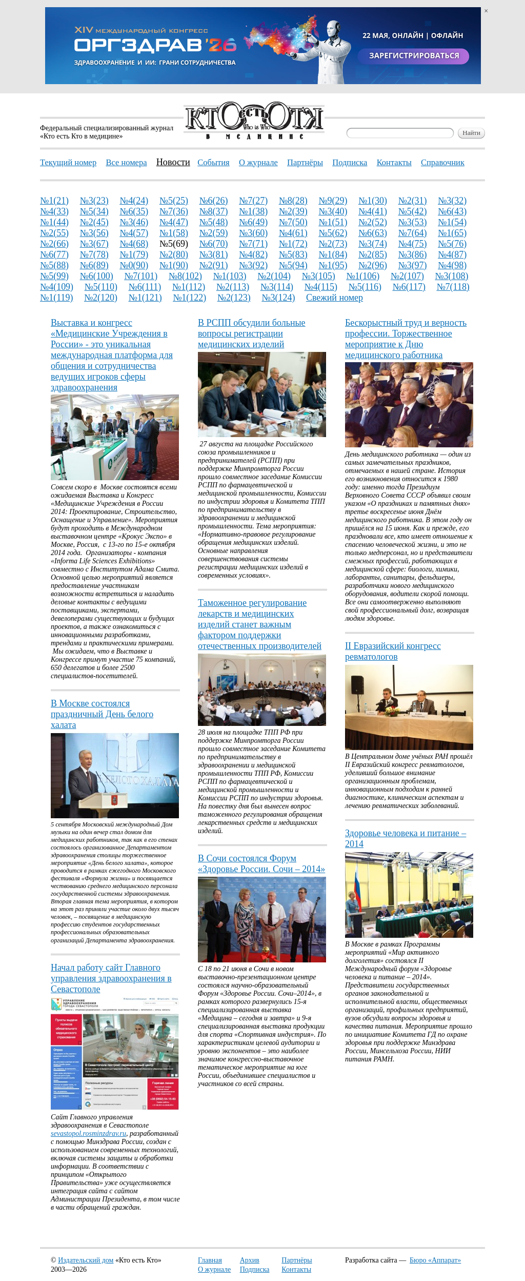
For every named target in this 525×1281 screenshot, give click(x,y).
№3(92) (253, 265)
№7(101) (140, 276)
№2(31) (412, 200)
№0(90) (133, 265)
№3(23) (94, 200)
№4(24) (133, 200)
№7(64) (412, 233)
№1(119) (56, 297)
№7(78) (94, 254)
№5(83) (293, 254)
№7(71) (253, 244)
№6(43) (452, 211)
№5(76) (452, 244)
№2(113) (232, 287)
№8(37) (213, 211)
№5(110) (101, 287)
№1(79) (133, 254)
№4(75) (412, 244)
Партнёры (296, 1260)
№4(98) (452, 265)
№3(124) (278, 297)
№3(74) (372, 244)
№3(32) (452, 200)
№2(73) (332, 244)
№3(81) (213, 254)
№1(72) (293, 244)
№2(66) (54, 244)
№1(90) (173, 265)
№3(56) (94, 233)
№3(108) (451, 276)
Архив (249, 1260)
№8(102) (185, 276)
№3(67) (94, 244)
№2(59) (213, 233)
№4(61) (293, 233)
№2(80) (173, 254)
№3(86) (412, 254)
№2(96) (372, 265)
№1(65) (452, 233)
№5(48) (213, 222)
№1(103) (229, 276)
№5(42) (412, 211)
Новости (173, 162)
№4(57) (133, 233)
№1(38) (253, 211)
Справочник (443, 162)
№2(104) (274, 276)
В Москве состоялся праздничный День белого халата (102, 714)
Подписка (255, 1269)
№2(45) (94, 222)
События (213, 162)
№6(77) (54, 254)
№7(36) (173, 211)
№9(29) (332, 200)
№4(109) (56, 287)
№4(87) (452, 254)
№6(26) (213, 200)
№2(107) (407, 276)
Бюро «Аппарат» (435, 1260)
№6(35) (133, 211)
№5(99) (54, 276)
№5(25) (173, 200)
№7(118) (452, 287)
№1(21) (54, 200)
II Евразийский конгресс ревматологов (393, 651)
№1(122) (189, 297)
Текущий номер (68, 162)
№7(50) (293, 222)
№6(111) (145, 287)
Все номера (126, 162)
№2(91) (213, 265)
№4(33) (54, 211)
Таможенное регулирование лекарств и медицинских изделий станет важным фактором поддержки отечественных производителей (259, 624)
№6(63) (372, 233)
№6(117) (408, 287)
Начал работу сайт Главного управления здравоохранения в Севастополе (111, 978)
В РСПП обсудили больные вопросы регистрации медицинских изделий (252, 333)
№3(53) (412, 222)
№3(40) (332, 211)
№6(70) (213, 244)
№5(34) (94, 211)
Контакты (296, 1269)
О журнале (214, 1269)
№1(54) (452, 222)
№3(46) (133, 222)
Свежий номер (334, 297)
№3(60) (253, 233)
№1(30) (372, 200)
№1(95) (332, 265)
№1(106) (362, 276)
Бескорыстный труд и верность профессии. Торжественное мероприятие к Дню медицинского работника (406, 339)
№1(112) (188, 287)
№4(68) (133, 244)
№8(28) (293, 200)
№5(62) (332, 233)
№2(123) (234, 297)
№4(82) (253, 254)
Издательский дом (85, 1260)
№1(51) (332, 222)
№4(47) (173, 222)
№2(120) (100, 297)
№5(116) (365, 287)
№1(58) (173, 233)
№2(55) (54, 233)
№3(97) (412, 265)
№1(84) (332, 254)
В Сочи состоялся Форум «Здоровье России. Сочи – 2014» (261, 863)
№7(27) (253, 200)
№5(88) (54, 265)
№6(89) (94, 265)
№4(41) (372, 211)
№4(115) (321, 287)
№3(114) (276, 287)
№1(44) (54, 222)
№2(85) (372, 254)
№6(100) (96, 276)
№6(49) (253, 222)
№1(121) (145, 297)
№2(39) (293, 211)
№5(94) (293, 265)
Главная (210, 1260)
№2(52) (372, 222)
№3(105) (318, 276)
